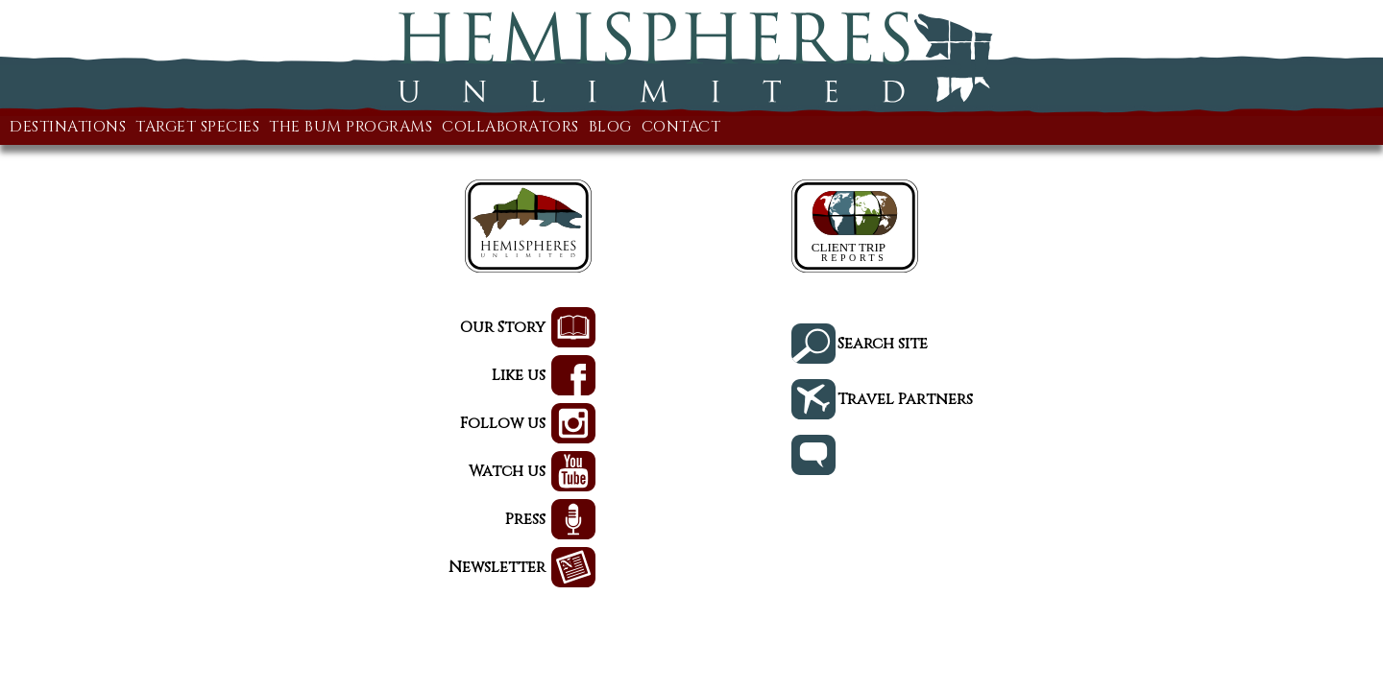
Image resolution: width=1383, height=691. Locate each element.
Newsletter (195, 569)
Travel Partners (1152, 391)
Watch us (210, 473)
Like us (223, 377)
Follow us (205, 425)
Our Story (205, 329)
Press (231, 521)
